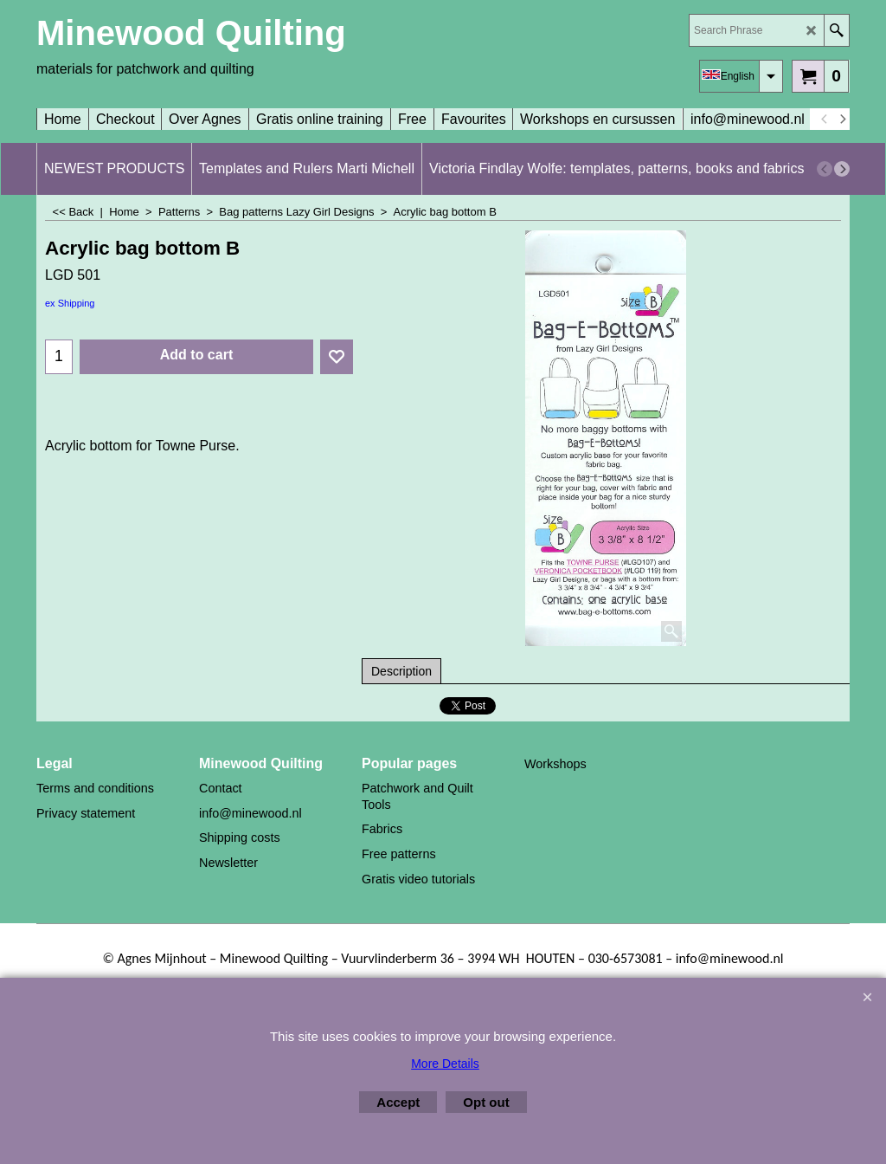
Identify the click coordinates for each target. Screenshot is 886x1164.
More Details (445, 1063)
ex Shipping (70, 303)
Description (401, 671)
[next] (842, 119)
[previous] (824, 119)
